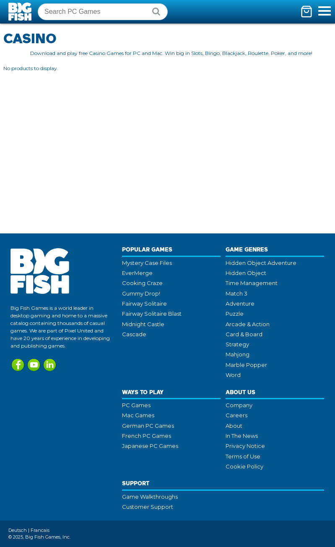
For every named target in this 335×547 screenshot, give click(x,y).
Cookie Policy (244, 466)
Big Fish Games (21, 11)
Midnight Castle (143, 324)
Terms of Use (243, 456)
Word (233, 375)
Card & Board (244, 334)
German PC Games (148, 425)
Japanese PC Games (150, 445)
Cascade (134, 334)
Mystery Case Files (147, 262)
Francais (40, 530)
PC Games (136, 405)
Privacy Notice (245, 445)
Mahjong (237, 354)
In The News (242, 435)
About (234, 425)
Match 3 (236, 293)
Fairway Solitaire (144, 303)
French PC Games (146, 435)
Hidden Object (246, 273)
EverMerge (137, 273)
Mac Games (138, 415)
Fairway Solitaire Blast (152, 313)
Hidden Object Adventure (261, 262)
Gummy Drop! (141, 293)
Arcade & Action (248, 324)
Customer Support (147, 506)
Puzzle (235, 313)
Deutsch (17, 530)
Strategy (237, 344)
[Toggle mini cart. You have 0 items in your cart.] (306, 11)
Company (239, 405)
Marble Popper (246, 364)
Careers (236, 415)
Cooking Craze (142, 283)
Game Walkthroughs (150, 496)
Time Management (252, 283)
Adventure (240, 303)
